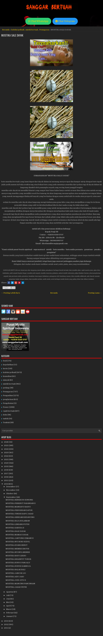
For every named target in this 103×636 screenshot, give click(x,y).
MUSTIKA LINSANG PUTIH (17, 524)
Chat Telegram (65, 21)
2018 (6, 470)
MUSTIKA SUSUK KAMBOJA (18, 566)
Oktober (10, 494)
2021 (6, 459)
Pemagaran (44, 30)
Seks (5, 415)
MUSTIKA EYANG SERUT (16, 545)
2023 (6, 453)
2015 (6, 480)
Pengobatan (8, 403)
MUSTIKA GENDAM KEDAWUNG (20, 517)
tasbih (5, 419)
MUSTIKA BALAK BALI (15, 570)
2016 (6, 477)
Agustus (10, 592)
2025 (6, 445)
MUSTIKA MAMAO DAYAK (17, 535)
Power (6, 407)
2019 (6, 466)
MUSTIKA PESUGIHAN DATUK (19, 510)
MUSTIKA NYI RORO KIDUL (18, 542)
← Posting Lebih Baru (10, 293)
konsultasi (7, 376)
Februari (10, 613)
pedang (6, 388)
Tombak (6, 422)
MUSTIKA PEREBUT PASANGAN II (21, 503)
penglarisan (8, 399)
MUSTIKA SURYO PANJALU (18, 563)
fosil (5, 361)
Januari (9, 616)
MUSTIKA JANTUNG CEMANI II (20, 538)
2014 (6, 484)
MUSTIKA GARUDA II (15, 528)
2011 (6, 628)
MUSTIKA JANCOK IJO (16, 573)
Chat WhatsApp (38, 21)
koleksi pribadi (17, 30)
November (11, 490)
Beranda (5, 30)
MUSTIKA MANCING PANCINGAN (20, 584)
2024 (6, 449)
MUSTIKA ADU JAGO (15, 577)
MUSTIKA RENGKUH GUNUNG (19, 500)
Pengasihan (8, 395)
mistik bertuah (31, 30)
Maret (9, 609)
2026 (6, 442)
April (8, 606)
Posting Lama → (95, 293)
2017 (6, 473)
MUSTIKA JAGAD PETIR (16, 587)
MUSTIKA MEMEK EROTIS (17, 549)
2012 (6, 624)
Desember (11, 487)
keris (5, 368)
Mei (8, 602)
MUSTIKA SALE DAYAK (12, 35)
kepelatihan (8, 365)
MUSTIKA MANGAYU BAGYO (18, 507)
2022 (6, 456)
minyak (6, 380)
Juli (8, 595)
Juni (8, 599)
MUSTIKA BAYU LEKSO (16, 556)
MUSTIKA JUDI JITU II (16, 580)
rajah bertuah (9, 411)
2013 (6, 621)
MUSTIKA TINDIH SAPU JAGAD (19, 514)
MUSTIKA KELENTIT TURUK (18, 559)
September (11, 497)
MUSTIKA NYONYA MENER (18, 552)
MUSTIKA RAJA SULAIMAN (18, 521)
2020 (6, 463)
